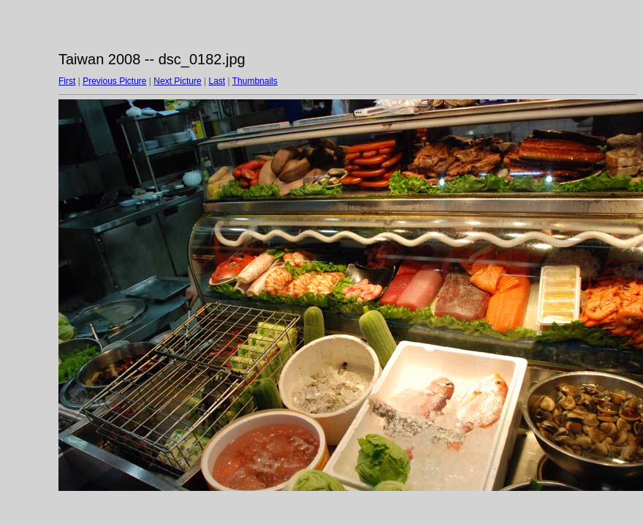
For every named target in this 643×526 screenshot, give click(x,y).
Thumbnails (255, 81)
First (66, 81)
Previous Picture (114, 81)
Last (216, 81)
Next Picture (177, 81)
